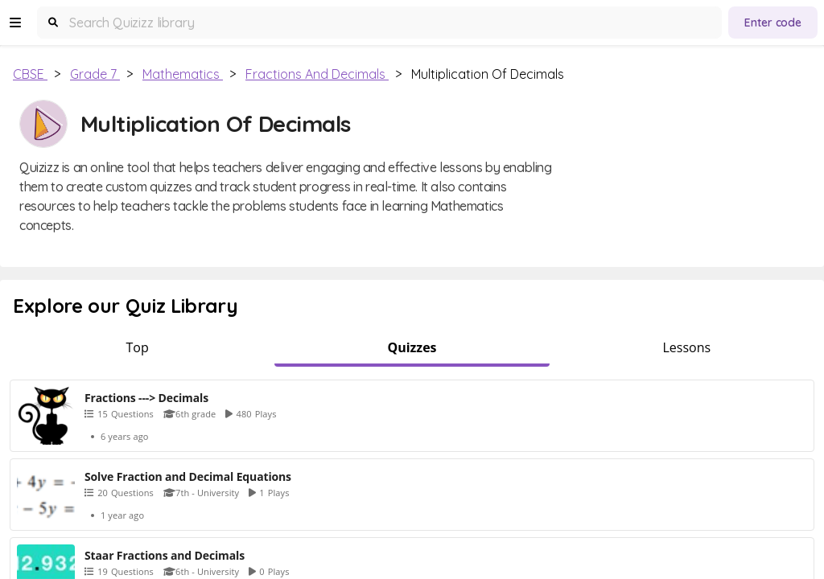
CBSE (30, 74)
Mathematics (182, 74)
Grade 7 (95, 74)
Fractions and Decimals (317, 74)
